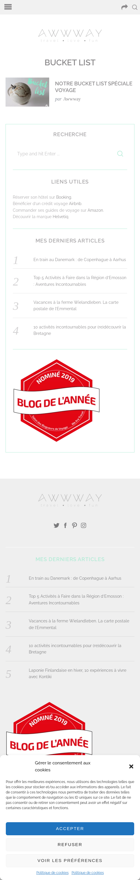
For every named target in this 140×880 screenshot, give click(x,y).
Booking (63, 197)
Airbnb (75, 203)
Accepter (70, 828)
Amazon (95, 210)
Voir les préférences (70, 860)
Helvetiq (60, 216)
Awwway (72, 98)
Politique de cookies (52, 873)
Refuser (70, 844)
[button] (131, 766)
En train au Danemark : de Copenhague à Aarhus (79, 259)
